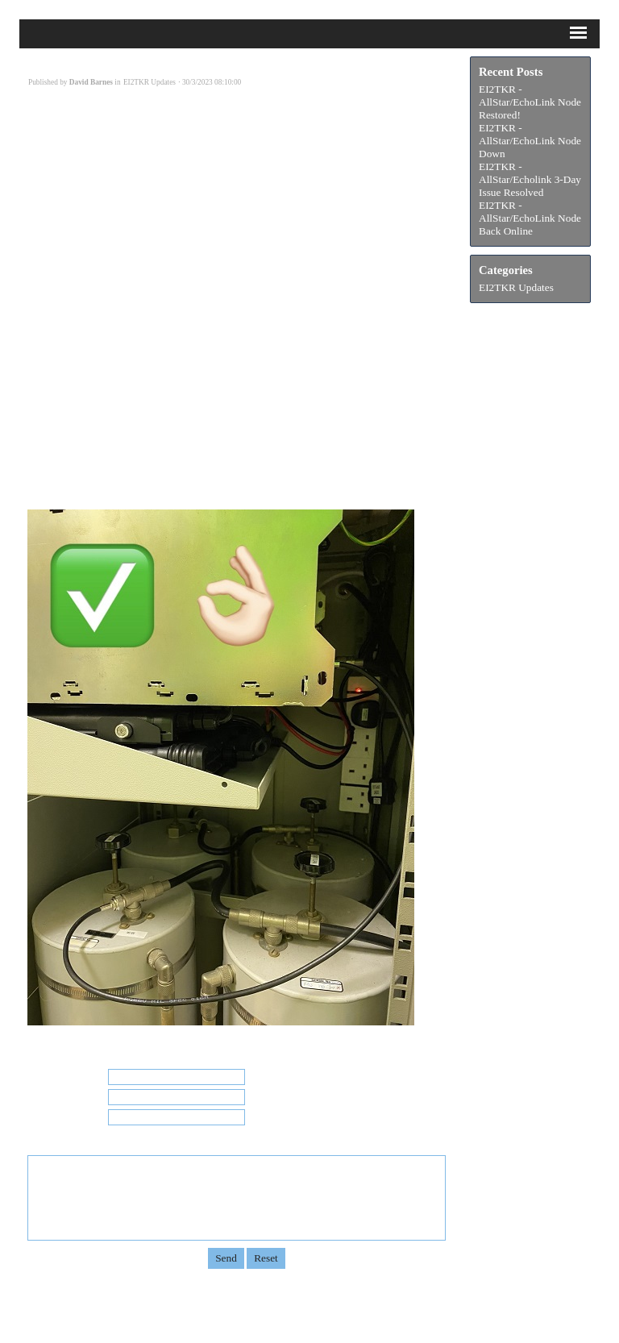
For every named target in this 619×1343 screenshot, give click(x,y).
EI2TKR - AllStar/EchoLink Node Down (530, 141)
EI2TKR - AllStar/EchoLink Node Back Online (530, 218)
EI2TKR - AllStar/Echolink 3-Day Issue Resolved (530, 179)
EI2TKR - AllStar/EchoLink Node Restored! (530, 102)
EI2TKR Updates (516, 287)
